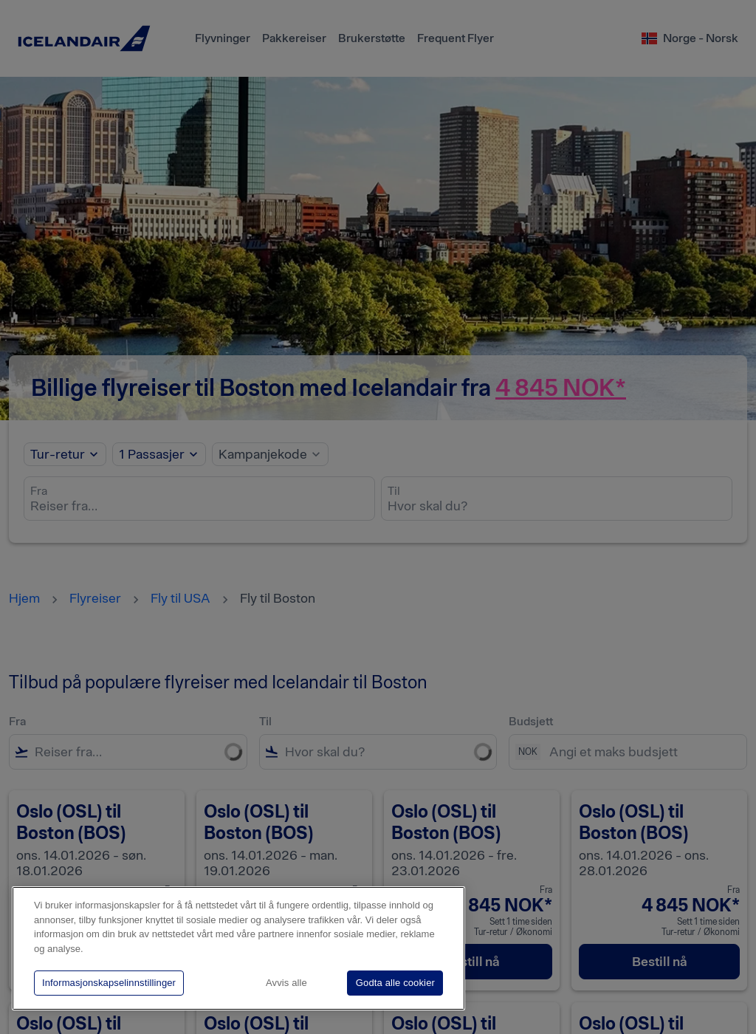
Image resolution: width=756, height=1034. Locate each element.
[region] (238, 948)
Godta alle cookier (395, 982)
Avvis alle (286, 982)
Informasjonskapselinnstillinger (109, 982)
